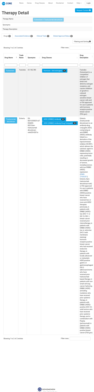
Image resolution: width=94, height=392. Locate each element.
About (50, 3)
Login (89, 3)
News (21, 3)
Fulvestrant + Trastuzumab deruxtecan (48, 20)
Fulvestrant (10, 71)
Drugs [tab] (7, 36)
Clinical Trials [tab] (43, 36)
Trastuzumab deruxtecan (11, 120)
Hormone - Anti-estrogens (55, 71)
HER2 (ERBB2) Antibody (54, 119)
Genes (29, 3)
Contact (70, 3)
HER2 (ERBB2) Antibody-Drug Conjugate (60, 123)
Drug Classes (40, 3)
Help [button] (79, 3)
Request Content (84, 10)
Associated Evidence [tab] (24, 36)
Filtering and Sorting (82, 41)
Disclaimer (60, 3)
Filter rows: (65, 48)
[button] (16, 57)
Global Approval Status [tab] (63, 36)
